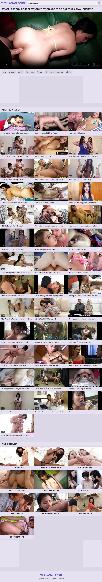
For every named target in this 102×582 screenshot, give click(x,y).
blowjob (20, 72)
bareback (12, 72)
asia (46, 72)
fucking (39, 72)
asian (4, 72)
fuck (27, 72)
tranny (52, 72)
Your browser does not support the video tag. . (51, 40)
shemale (60, 72)
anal (32, 72)
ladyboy (68, 72)
